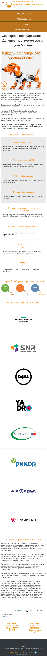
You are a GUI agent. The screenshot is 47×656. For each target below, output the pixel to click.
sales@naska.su (15, 652)
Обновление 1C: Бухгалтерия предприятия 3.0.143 (12, 626)
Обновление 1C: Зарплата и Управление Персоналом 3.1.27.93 (34, 627)
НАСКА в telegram (30, 652)
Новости (19, 610)
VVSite (29, 655)
